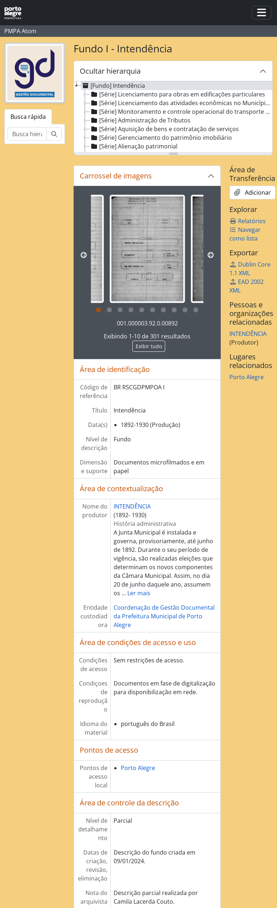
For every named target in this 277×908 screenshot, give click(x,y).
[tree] (173, 117)
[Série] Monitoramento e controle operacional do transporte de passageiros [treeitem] (181, 111)
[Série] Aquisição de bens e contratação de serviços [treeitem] (164, 129)
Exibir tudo (149, 346)
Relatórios (247, 221)
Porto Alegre (138, 768)
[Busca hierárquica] (27, 134)
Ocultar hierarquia (110, 71)
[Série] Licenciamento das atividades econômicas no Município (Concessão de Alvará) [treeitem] (181, 103)
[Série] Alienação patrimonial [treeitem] (133, 146)
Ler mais (138, 593)
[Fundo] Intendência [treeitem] (113, 85)
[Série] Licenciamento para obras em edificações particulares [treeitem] (177, 94)
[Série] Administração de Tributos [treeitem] (140, 120)
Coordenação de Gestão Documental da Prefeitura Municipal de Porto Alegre (164, 616)
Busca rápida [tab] (28, 117)
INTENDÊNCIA (132, 506)
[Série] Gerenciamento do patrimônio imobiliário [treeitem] (161, 137)
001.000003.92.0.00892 (147, 323)
